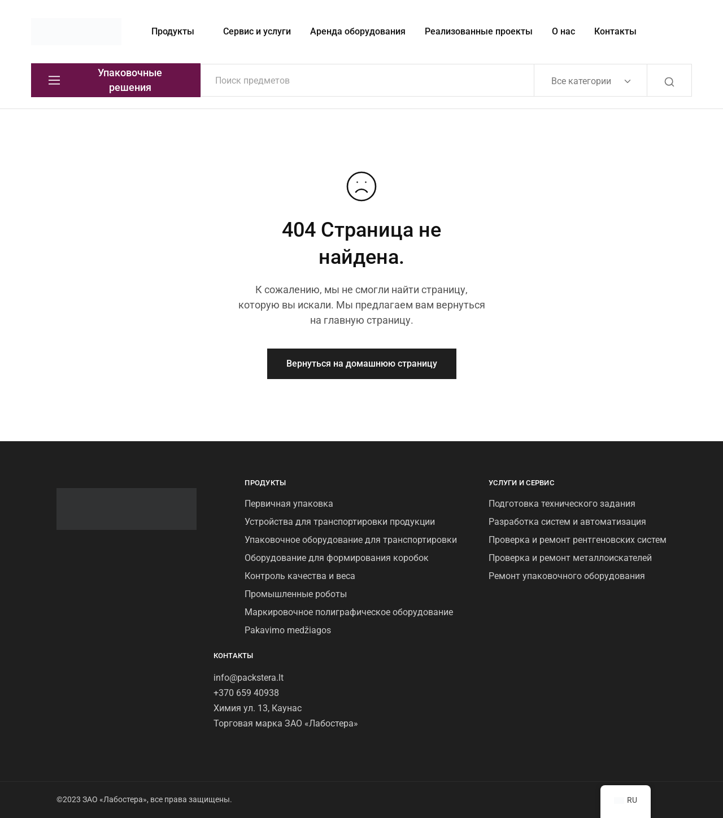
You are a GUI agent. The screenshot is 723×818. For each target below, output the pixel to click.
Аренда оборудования (358, 31)
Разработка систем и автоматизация (567, 521)
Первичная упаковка (289, 503)
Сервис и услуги (257, 31)
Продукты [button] (172, 31)
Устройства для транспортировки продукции (340, 521)
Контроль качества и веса (300, 576)
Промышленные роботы (296, 594)
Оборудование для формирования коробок (337, 557)
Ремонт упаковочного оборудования (567, 576)
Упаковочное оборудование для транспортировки (351, 539)
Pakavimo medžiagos (288, 630)
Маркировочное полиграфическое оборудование (349, 612)
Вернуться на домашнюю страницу (361, 363)
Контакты (615, 31)
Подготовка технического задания (562, 503)
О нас (563, 31)
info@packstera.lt (249, 677)
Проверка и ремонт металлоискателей (570, 557)
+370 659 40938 (246, 693)
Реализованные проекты (479, 31)
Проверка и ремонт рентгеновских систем (578, 539)
